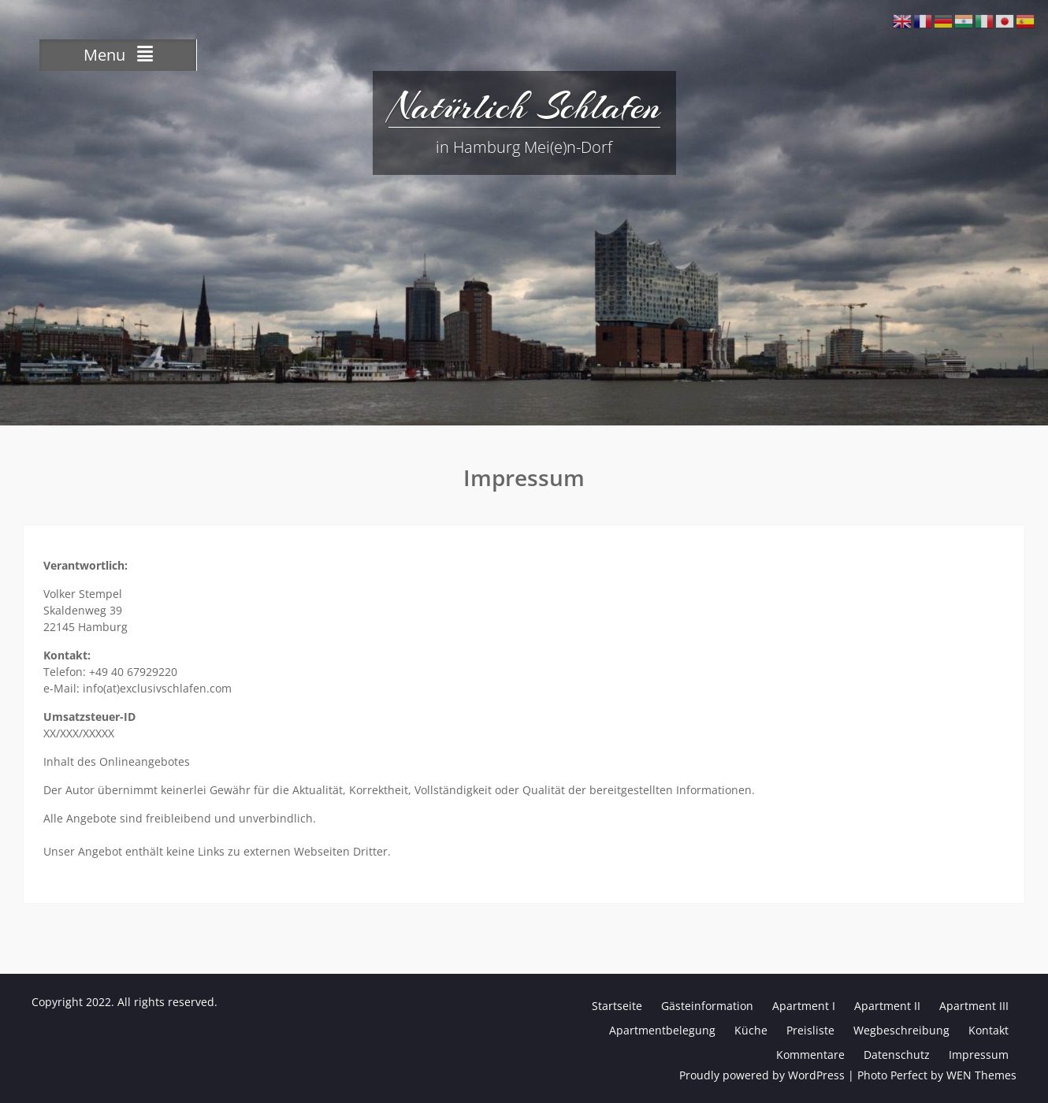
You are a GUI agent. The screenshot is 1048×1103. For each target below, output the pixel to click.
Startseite (617, 1005)
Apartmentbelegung (662, 1030)
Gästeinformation (707, 1005)
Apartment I (803, 1005)
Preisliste (810, 1030)
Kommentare (810, 1054)
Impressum (979, 1054)
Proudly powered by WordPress (762, 1075)
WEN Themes (981, 1075)
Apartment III (974, 1005)
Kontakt (988, 1030)
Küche (750, 1030)
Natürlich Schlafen (524, 106)
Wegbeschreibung (901, 1030)
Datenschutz (897, 1054)
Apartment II (887, 1005)
